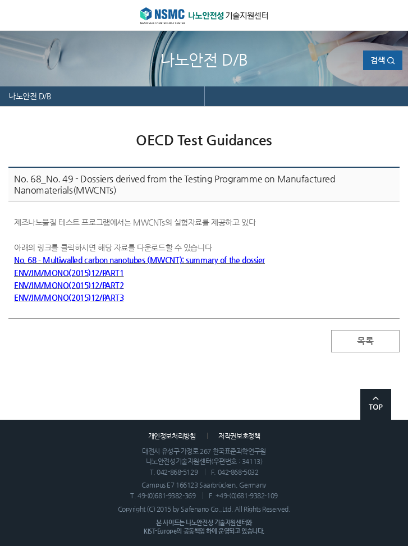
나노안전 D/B (29, 95)
